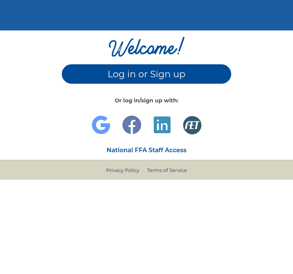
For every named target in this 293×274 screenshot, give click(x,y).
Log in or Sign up (146, 74)
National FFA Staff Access (146, 150)
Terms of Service (167, 170)
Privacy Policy (122, 170)
